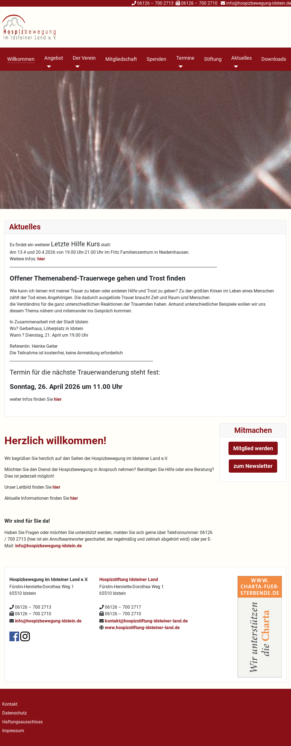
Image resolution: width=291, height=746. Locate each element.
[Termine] (179, 66)
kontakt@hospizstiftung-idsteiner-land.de (146, 621)
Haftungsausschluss (22, 721)
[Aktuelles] (234, 66)
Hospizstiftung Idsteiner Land (128, 579)
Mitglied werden (253, 448)
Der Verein (84, 58)
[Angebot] (47, 66)
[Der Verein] (76, 66)
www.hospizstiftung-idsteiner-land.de (142, 627)
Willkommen (21, 59)
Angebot (53, 58)
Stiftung (213, 59)
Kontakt (9, 704)
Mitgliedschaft (121, 59)
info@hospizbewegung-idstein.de (258, 3)
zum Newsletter (252, 466)
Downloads (273, 59)
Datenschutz (14, 713)
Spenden (156, 59)
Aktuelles (241, 58)
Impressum (13, 730)
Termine (185, 58)
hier (41, 258)
